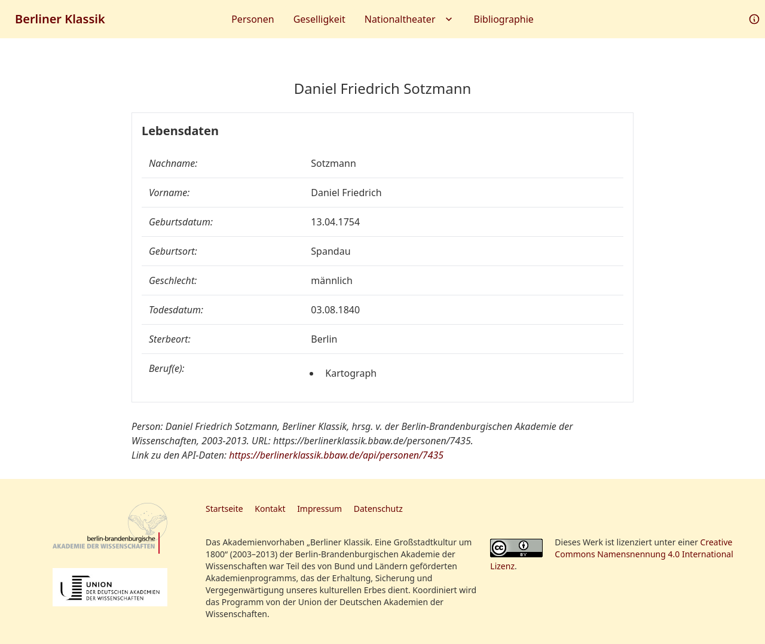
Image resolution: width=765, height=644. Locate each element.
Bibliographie (504, 19)
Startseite (224, 508)
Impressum (319, 508)
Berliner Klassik (60, 19)
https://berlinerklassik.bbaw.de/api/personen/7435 (336, 455)
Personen (252, 19)
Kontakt (270, 508)
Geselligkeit (319, 19)
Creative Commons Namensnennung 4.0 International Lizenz (611, 554)
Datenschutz (378, 508)
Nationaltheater (410, 19)
